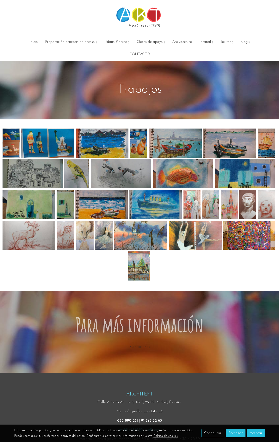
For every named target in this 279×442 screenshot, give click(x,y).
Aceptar (256, 433)
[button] (71, 42)
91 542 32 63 (151, 421)
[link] (139, 18)
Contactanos (139, 347)
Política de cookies (165, 436)
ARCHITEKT (139, 394)
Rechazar (235, 433)
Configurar (212, 433)
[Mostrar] (11, 143)
